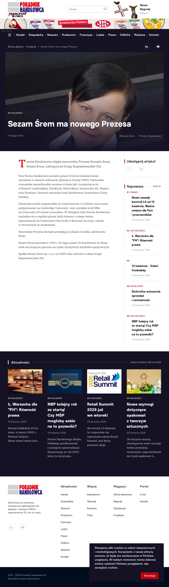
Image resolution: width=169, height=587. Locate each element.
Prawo (112, 34)
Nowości (52, 34)
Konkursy (92, 508)
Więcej (157, 186)
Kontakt (154, 34)
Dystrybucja (120, 508)
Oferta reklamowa (123, 494)
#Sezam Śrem (127, 136)
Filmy (90, 515)
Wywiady (91, 501)
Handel (20, 34)
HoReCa (125, 34)
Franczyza (86, 34)
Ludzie (100, 34)
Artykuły (31, 46)
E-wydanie (119, 515)
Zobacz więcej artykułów (145, 362)
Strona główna (16, 46)
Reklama (139, 34)
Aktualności (137, 231)
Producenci (69, 34)
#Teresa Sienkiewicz (150, 136)
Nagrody (118, 501)
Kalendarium (93, 494)
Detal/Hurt (136, 286)
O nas (143, 494)
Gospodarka (36, 34)
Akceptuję (149, 575)
